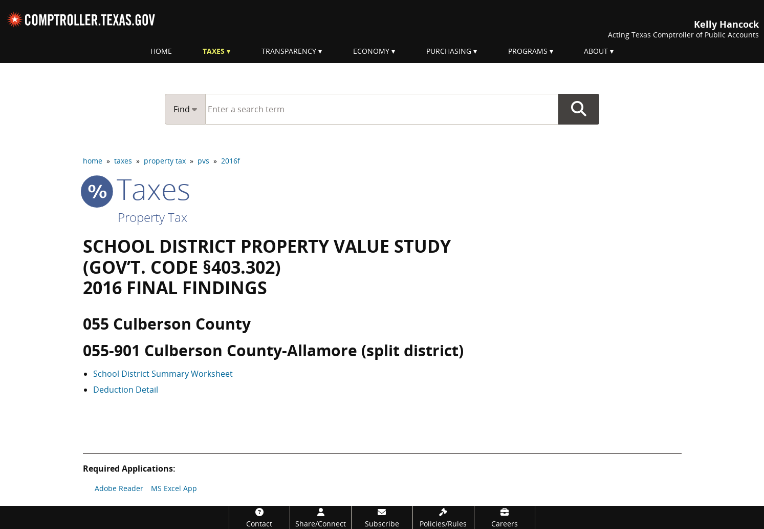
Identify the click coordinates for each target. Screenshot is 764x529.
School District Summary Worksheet (163, 373)
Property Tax (152, 217)
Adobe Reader (119, 488)
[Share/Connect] (320, 517)
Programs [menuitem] (528, 51)
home (92, 161)
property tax (165, 161)
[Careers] (504, 517)
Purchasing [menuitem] (448, 51)
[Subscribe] (382, 517)
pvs (203, 161)
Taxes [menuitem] (214, 51)
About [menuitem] (596, 51)
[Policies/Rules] (443, 517)
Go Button (579, 109)
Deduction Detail (125, 389)
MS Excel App (174, 488)
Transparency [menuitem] (288, 51)
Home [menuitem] (161, 51)
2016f (230, 161)
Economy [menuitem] (371, 51)
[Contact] (259, 517)
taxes (123, 161)
